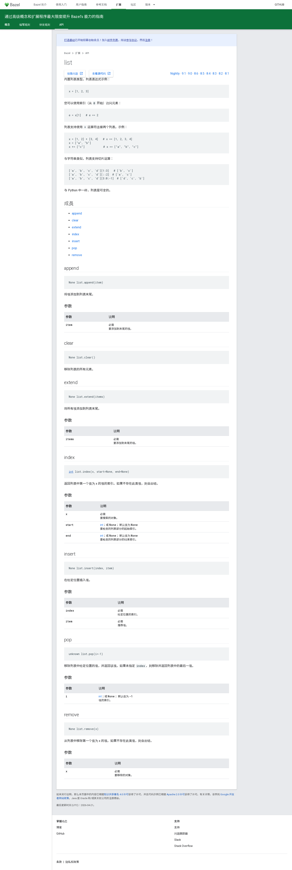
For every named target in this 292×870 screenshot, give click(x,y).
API (87, 53)
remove (77, 255)
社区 (133, 4)
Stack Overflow (183, 845)
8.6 (196, 73)
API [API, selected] (61, 24)
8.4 (208, 73)
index (75, 234)
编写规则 (24, 24)
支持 (177, 827)
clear (75, 220)
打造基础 (69, 40)
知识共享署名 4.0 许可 (116, 794)
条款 (59, 861)
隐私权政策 (72, 861)
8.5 (202, 73)
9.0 (190, 73)
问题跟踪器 (181, 833)
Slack (177, 839)
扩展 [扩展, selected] (118, 4)
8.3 (215, 73)
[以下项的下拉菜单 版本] (156, 4)
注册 (147, 40)
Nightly (175, 73)
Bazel (67, 53)
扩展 (77, 53)
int (71, 471)
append (77, 213)
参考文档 (101, 4)
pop (74, 248)
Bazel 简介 (40, 4)
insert (76, 241)
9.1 (184, 73)
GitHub (279, 4)
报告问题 (75, 73)
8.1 (227, 73)
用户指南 (81, 4)
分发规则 (44, 24)
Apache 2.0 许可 (176, 794)
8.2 (221, 73)
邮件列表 (112, 40)
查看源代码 (101, 73)
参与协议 (131, 40)
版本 (148, 4)
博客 (59, 827)
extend (76, 227)
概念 (7, 24)
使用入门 (61, 4)
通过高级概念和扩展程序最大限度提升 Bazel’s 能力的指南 (54, 16)
